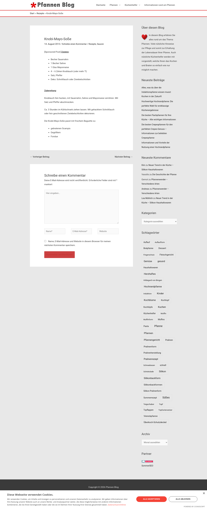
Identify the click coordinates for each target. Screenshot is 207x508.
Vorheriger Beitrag (40, 157)
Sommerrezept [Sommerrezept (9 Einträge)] (150, 404)
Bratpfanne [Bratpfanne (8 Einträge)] (148, 255)
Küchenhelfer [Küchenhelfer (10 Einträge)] (150, 320)
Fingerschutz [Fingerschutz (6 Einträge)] (149, 261)
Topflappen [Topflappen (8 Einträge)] (148, 416)
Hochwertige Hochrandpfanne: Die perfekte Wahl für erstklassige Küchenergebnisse (158, 105)
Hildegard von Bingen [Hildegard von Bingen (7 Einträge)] (152, 287)
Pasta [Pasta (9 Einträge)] (146, 333)
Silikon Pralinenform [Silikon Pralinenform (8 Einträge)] (152, 397)
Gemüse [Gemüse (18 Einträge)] (148, 268)
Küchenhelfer (131, 5)
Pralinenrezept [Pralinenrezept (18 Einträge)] (151, 365)
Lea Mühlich (147, 205)
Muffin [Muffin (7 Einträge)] (163, 320)
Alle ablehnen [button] (183, 499)
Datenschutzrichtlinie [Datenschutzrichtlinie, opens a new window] (117, 505)
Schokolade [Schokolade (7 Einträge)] (148, 378)
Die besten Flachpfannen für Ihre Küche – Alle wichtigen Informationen (157, 119)
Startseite (101, 5)
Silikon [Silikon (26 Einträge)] (162, 378)
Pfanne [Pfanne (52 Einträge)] (158, 332)
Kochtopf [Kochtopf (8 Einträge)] (165, 307)
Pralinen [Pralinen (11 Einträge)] (169, 346)
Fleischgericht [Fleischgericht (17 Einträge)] (167, 261)
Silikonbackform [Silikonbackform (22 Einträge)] (152, 384)
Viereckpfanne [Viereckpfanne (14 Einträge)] (151, 422)
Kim (143, 168)
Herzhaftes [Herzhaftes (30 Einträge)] (150, 280)
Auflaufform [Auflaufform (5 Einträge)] (160, 249)
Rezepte (94, 44)
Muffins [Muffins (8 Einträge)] (161, 326)
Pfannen (114, 5)
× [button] (204, 493)
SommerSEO (148, 472)
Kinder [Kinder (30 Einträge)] (160, 300)
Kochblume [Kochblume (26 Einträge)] (150, 306)
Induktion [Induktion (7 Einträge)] (147, 300)
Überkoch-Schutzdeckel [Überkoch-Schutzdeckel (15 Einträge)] (155, 429)
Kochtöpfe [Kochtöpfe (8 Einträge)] (148, 314)
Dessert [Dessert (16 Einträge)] (162, 255)
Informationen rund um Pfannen (159, 5)
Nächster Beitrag (123, 157)
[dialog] (103, 499)
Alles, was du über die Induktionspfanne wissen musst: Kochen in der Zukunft (157, 92)
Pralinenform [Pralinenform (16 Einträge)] (150, 353)
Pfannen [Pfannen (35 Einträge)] (148, 339)
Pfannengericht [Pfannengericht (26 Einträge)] (152, 346)
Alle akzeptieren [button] (151, 499)
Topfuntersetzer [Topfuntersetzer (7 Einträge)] (165, 416)
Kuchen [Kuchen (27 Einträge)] (162, 313)
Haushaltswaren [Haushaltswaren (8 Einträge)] (150, 274)
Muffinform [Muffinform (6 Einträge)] (148, 326)
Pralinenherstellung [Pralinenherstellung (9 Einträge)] (152, 359)
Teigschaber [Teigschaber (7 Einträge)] (148, 411)
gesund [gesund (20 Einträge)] (161, 268)
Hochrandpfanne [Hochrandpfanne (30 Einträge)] (153, 293)
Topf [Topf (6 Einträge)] (161, 411)
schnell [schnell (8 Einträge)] (163, 372)
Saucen (102, 44)
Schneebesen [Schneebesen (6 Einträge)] (149, 372)
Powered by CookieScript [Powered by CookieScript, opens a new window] (194, 506)
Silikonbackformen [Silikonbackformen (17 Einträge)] (153, 391)
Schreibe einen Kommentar (75, 44)
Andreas (146, 195)
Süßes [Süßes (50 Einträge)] (166, 404)
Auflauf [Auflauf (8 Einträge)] (146, 249)
